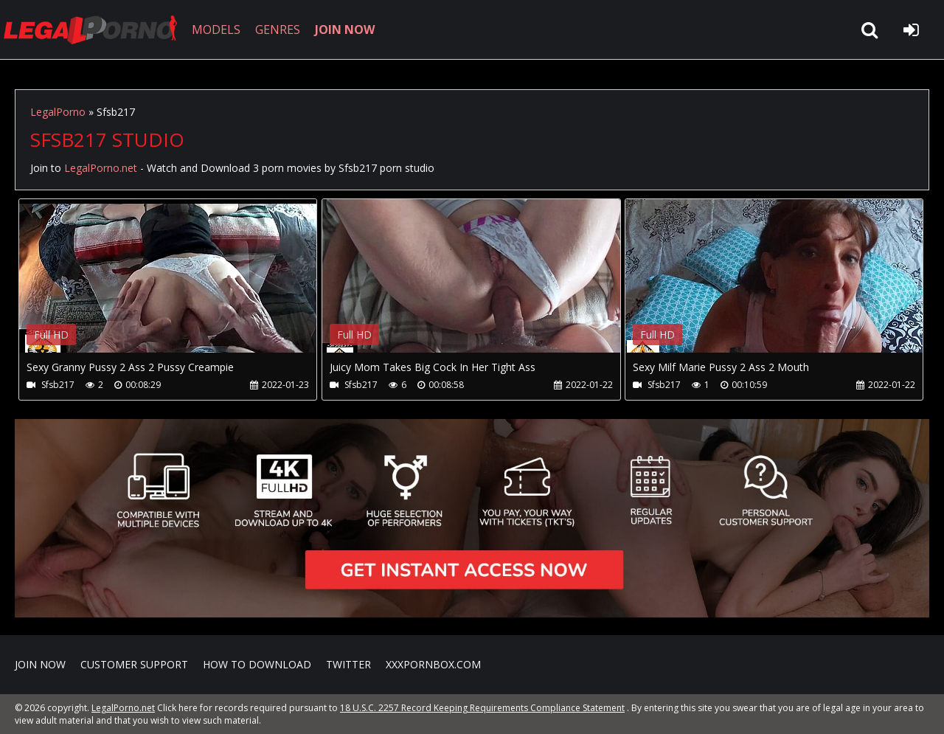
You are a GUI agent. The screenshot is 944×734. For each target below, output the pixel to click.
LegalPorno (58, 112)
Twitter (348, 664)
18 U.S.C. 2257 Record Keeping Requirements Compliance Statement (482, 708)
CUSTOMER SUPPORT (134, 664)
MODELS (216, 29)
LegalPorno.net (96, 29)
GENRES (277, 29)
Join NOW (40, 664)
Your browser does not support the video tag (174, 286)
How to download (257, 664)
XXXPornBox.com (433, 664)
